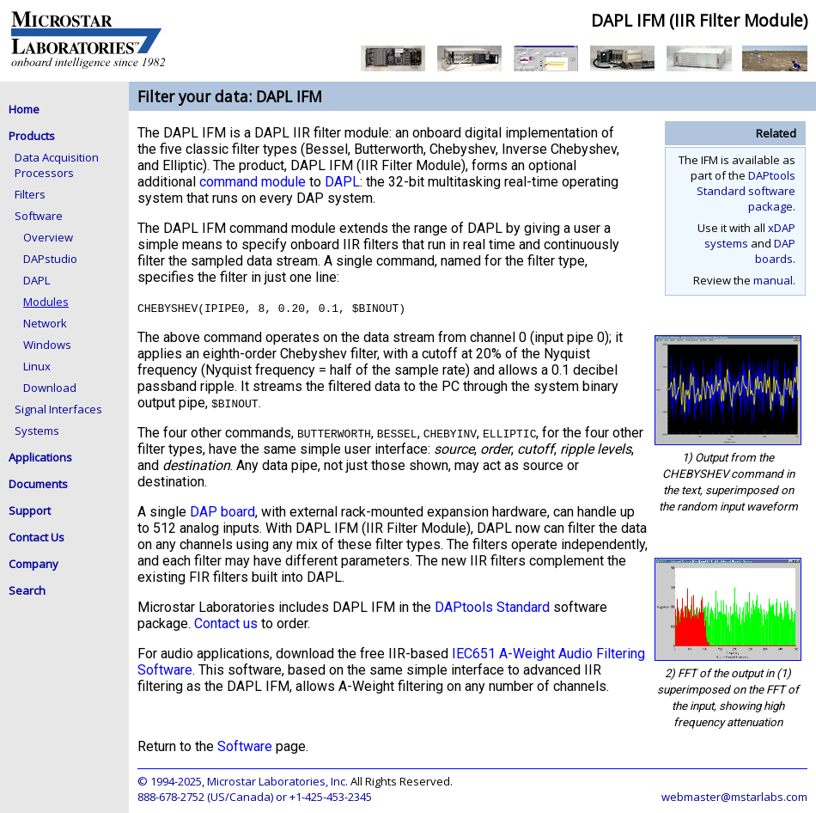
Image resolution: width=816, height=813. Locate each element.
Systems (37, 430)
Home (24, 109)
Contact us (226, 623)
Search (27, 590)
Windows (47, 344)
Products (32, 136)
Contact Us (36, 537)
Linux (37, 366)
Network (45, 323)
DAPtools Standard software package (746, 191)
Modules (46, 301)
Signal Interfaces (58, 409)
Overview (48, 237)
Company (33, 564)
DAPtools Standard (492, 607)
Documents (38, 484)
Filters (30, 194)
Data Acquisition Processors (57, 165)
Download (49, 387)
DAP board (222, 512)
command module (252, 182)
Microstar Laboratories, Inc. (277, 781)
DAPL (36, 280)
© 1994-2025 (169, 781)
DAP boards (775, 250)
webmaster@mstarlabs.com (734, 796)
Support (30, 510)
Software (39, 215)
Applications (40, 457)
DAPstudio (50, 258)
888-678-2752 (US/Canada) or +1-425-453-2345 (254, 796)
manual (773, 280)
